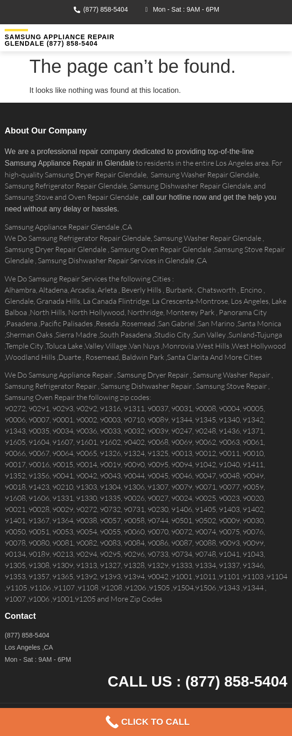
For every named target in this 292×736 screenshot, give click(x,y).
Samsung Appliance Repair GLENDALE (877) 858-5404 (60, 40)
